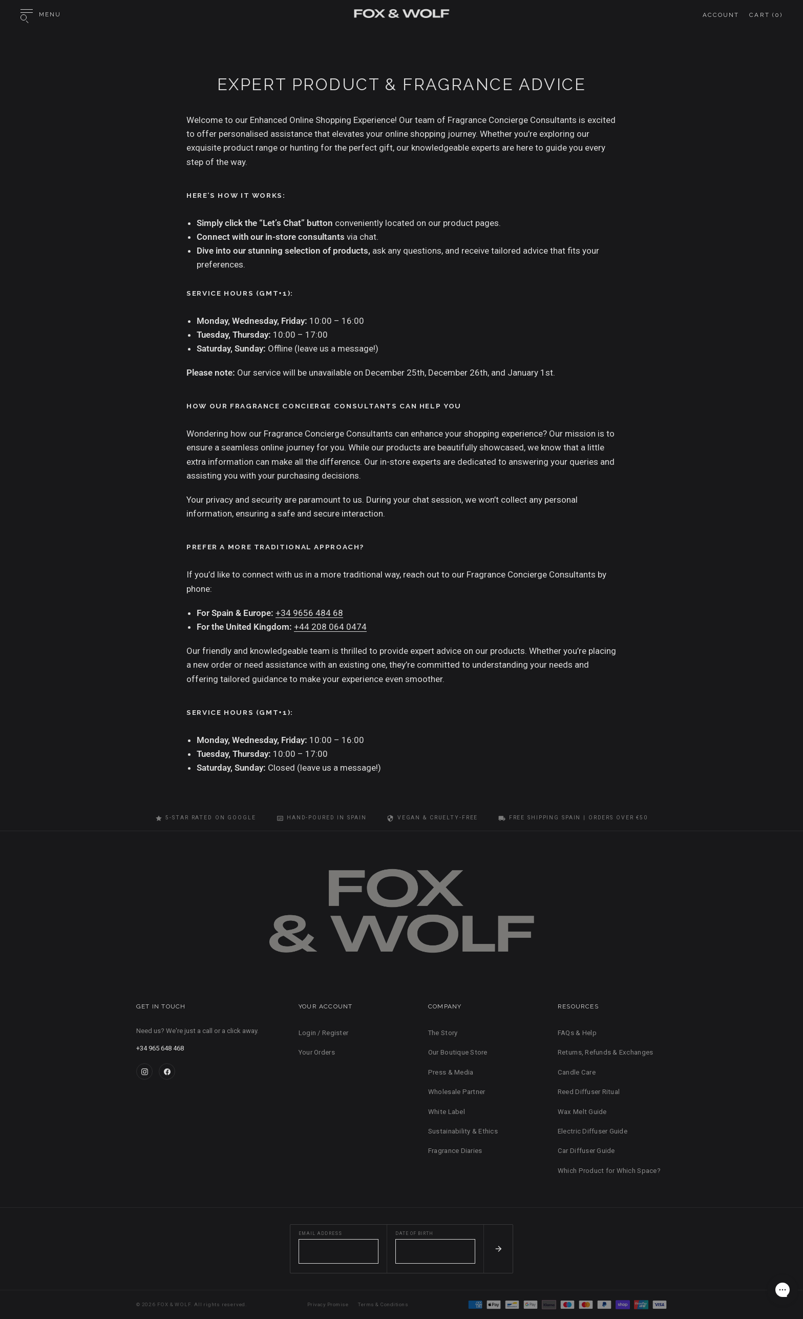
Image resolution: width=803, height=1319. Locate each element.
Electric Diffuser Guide (592, 1131)
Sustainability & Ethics (463, 1131)
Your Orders (317, 1052)
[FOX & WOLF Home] (401, 915)
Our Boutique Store (458, 1052)
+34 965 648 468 (160, 1048)
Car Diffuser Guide (586, 1151)
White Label (446, 1112)
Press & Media (450, 1072)
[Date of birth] (435, 1251)
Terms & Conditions (383, 1304)
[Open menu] (40, 14)
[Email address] (338, 1251)
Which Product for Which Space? (609, 1170)
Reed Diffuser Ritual (589, 1092)
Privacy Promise (327, 1304)
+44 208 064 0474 (330, 627)
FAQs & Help (577, 1033)
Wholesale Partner (456, 1092)
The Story (442, 1033)
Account (721, 14)
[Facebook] (167, 1071)
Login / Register (323, 1033)
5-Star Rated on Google (205, 817)
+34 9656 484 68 (309, 613)
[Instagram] (144, 1071)
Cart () (766, 14)
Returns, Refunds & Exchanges (605, 1052)
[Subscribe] (498, 1249)
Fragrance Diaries (455, 1151)
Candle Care (577, 1072)
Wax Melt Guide (582, 1112)
